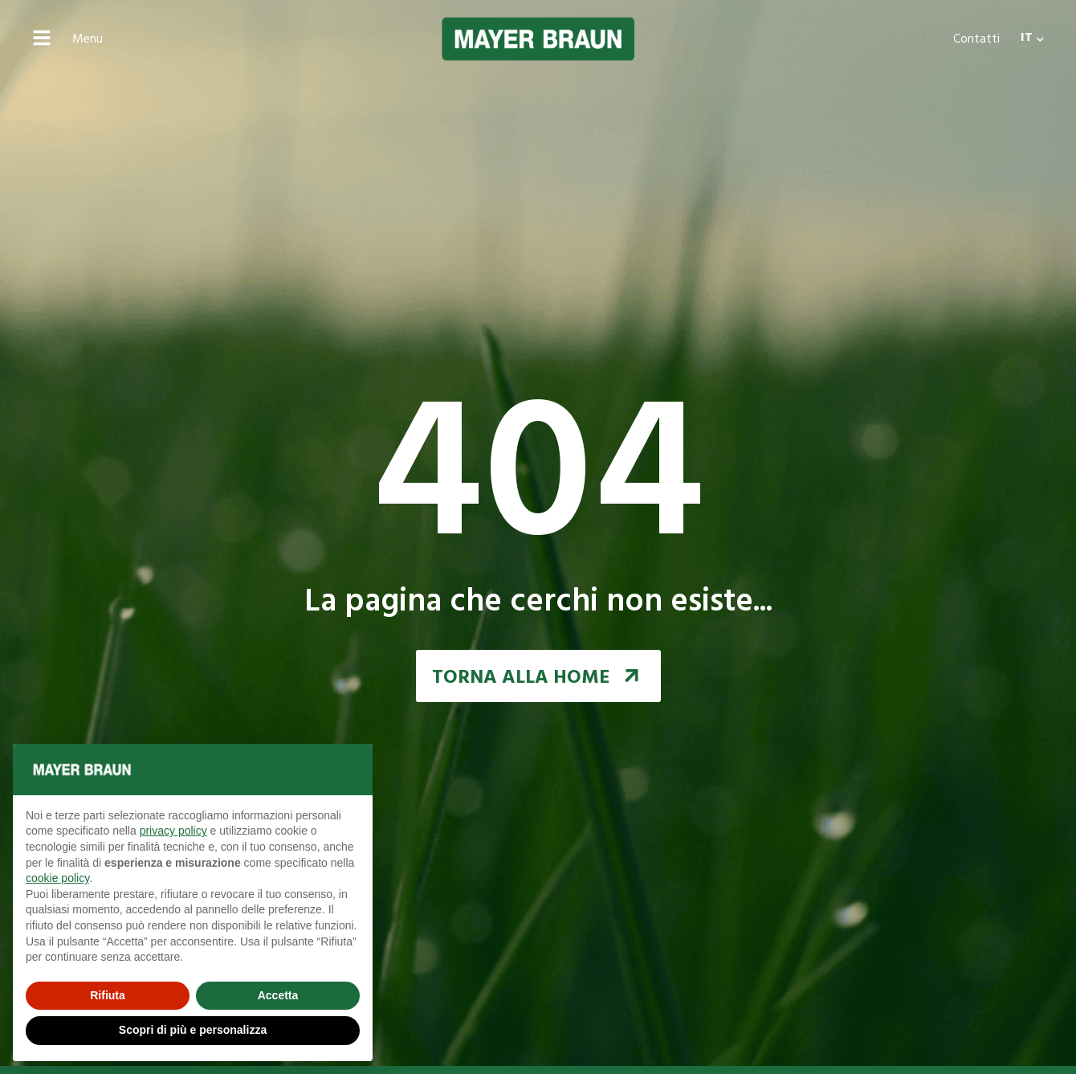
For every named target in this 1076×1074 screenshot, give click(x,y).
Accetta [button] (278, 995)
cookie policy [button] (57, 878)
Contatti (976, 39)
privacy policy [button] (173, 830)
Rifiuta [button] (107, 995)
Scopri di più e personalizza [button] (193, 1029)
